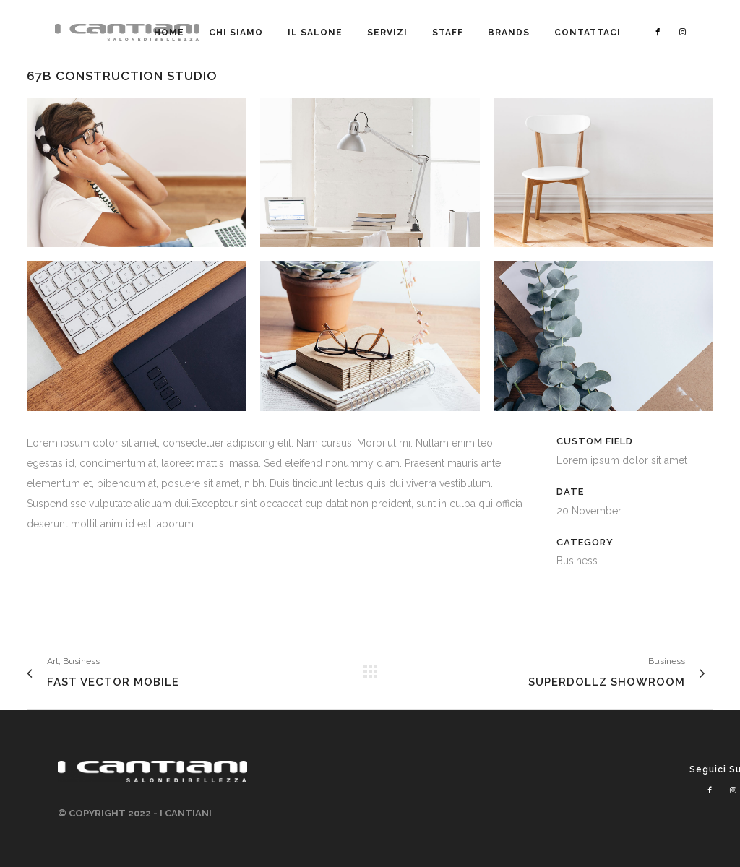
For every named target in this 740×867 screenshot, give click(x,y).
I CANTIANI (186, 813)
